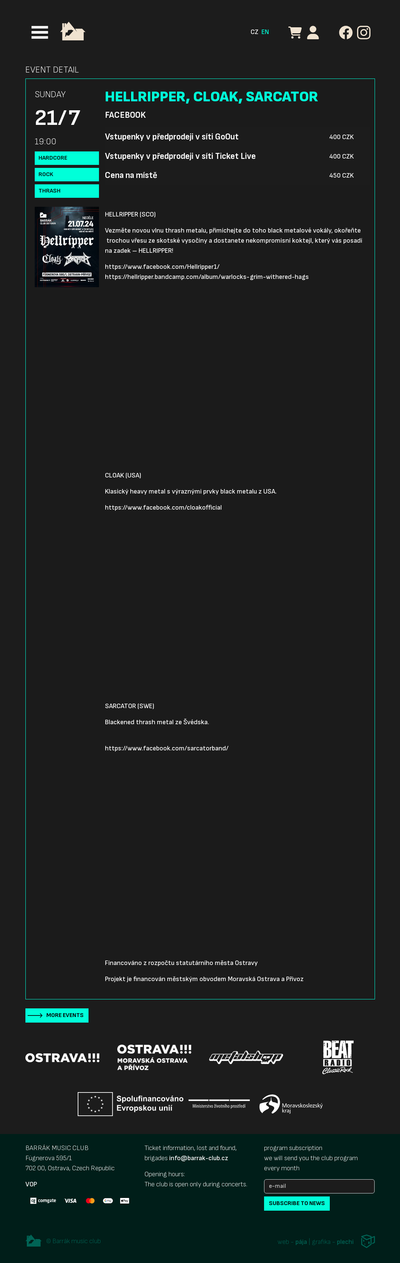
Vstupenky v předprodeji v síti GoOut (172, 137)
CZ (254, 32)
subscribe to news (297, 1203)
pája (301, 1242)
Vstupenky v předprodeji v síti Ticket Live (180, 156)
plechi (345, 1242)
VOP (31, 1184)
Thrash (49, 190)
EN (265, 32)
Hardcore (52, 158)
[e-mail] (319, 1186)
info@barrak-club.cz (198, 1158)
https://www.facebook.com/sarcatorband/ (167, 748)
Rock (45, 174)
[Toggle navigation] (40, 32)
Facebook (125, 115)
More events (65, 1015)
